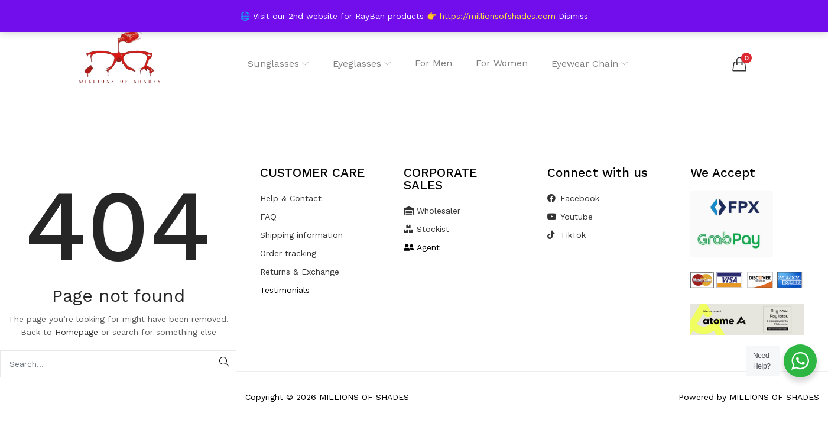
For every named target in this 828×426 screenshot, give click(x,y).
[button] (739, 64)
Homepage (76, 332)
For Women (502, 63)
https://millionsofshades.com (498, 16)
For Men (433, 63)
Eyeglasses (362, 63)
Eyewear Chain (589, 63)
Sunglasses (278, 63)
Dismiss (573, 16)
